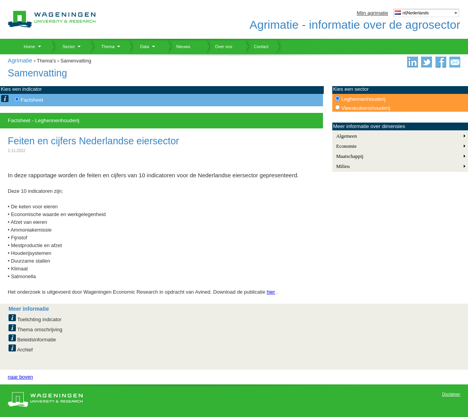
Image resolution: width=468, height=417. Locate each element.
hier (271, 292)
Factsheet (32, 100)
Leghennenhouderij (363, 99)
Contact (256, 46)
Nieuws (178, 46)
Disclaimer (451, 394)
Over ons (219, 46)
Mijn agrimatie (372, 13)
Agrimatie (20, 60)
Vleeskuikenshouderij (365, 108)
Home (26, 46)
